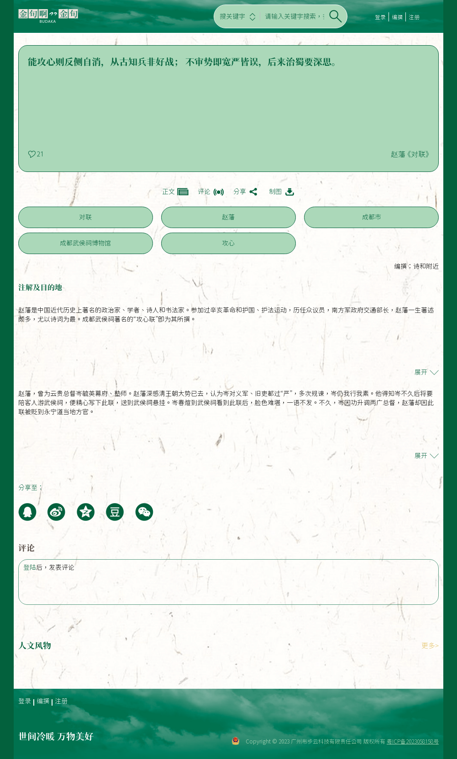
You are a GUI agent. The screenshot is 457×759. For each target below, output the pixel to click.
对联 (85, 217)
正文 (168, 191)
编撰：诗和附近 (416, 266)
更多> (430, 645)
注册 (414, 17)
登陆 (29, 567)
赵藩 (228, 217)
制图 (275, 191)
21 (40, 154)
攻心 (228, 243)
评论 (204, 191)
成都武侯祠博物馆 (85, 243)
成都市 (371, 217)
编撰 (397, 17)
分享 (239, 191)
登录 (380, 17)
